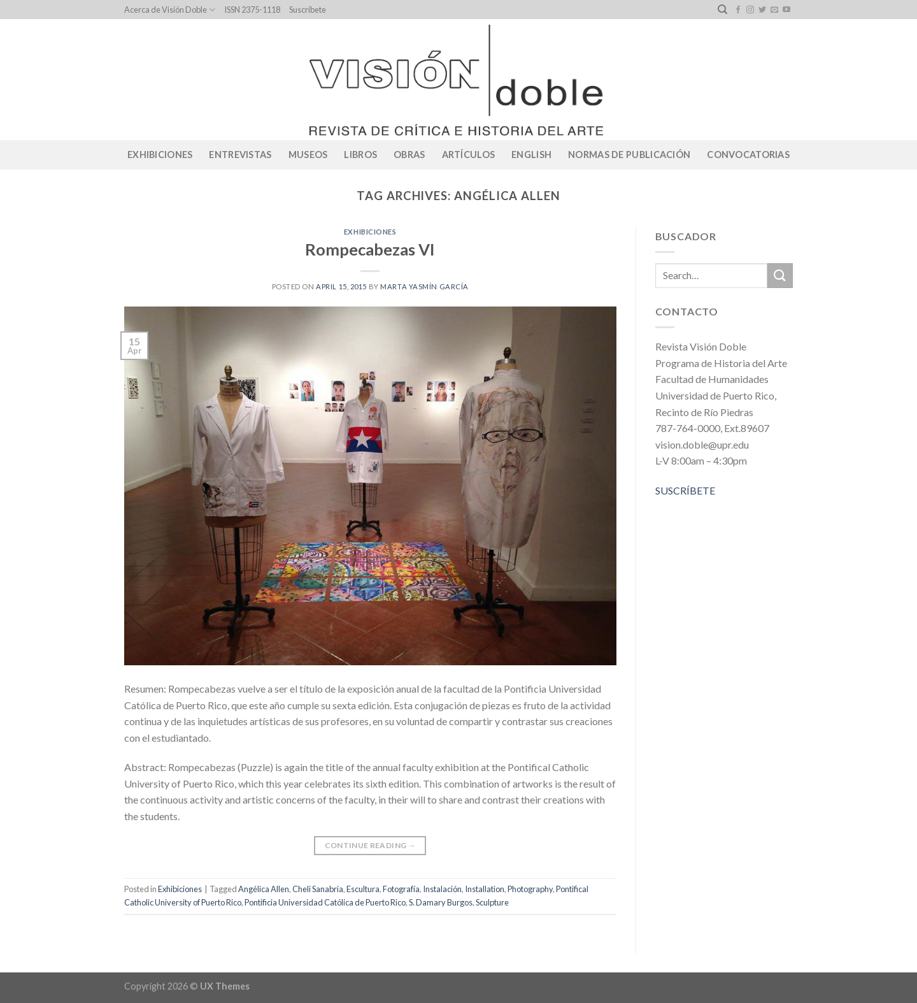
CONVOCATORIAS (748, 154)
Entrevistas (240, 154)
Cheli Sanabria (317, 889)
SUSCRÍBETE (685, 490)
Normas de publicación (629, 154)
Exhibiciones (159, 154)
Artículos (468, 154)
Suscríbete (307, 9)
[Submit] (780, 275)
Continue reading (370, 845)
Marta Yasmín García (424, 286)
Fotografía (401, 889)
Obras (409, 154)
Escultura (363, 889)
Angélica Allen (263, 889)
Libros (360, 154)
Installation (484, 889)
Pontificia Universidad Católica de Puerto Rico (325, 902)
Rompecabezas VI (370, 249)
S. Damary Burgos (441, 902)
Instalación (442, 889)
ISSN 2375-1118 (252, 9)
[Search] (722, 9)
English (531, 154)
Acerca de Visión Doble (169, 10)
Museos (308, 154)
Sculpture (492, 902)
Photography (530, 889)
